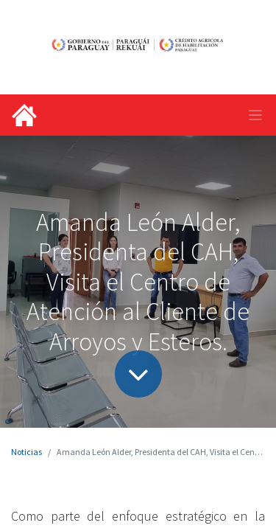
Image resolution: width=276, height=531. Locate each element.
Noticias (26, 451)
